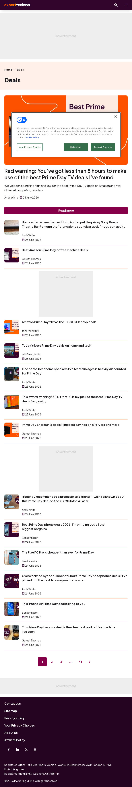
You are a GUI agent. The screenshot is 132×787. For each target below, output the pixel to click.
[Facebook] (8, 749)
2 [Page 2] (52, 662)
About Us (11, 733)
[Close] (116, 117)
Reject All (75, 147)
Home (8, 69)
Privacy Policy (14, 718)
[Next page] (89, 661)
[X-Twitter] (26, 749)
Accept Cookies (103, 147)
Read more (66, 210)
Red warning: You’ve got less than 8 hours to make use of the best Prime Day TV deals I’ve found (65, 174)
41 (80, 662)
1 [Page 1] (42, 662)
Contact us (12, 703)
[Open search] (116, 5)
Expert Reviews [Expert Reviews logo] (16, 5)
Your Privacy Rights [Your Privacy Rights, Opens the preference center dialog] (30, 147)
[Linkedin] (17, 749)
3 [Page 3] (61, 662)
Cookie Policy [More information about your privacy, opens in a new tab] (31, 137)
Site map (10, 711)
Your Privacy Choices (19, 725)
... (70, 662)
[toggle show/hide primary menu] (126, 5)
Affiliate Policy (14, 740)
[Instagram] (35, 749)
